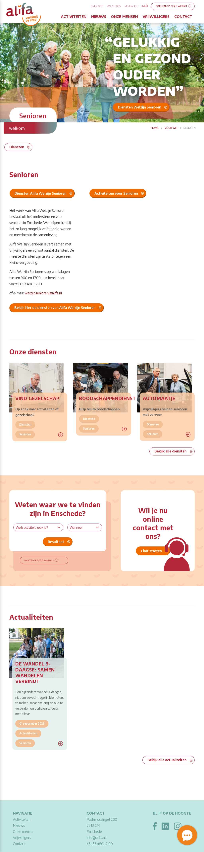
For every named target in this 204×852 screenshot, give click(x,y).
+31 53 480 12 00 (100, 843)
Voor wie (171, 127)
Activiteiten (73, 16)
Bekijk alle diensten (170, 451)
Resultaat (56, 541)
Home (154, 127)
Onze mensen (124, 16)
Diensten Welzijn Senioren (139, 107)
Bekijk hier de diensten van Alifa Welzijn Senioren (54, 307)
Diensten (16, 147)
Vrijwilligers (156, 16)
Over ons (97, 6)
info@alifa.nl (96, 837)
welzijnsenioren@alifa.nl (43, 293)
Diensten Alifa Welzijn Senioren (40, 193)
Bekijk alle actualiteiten (166, 759)
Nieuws (98, 16)
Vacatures (114, 6)
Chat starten (151, 550)
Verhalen (131, 6)
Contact (183, 16)
